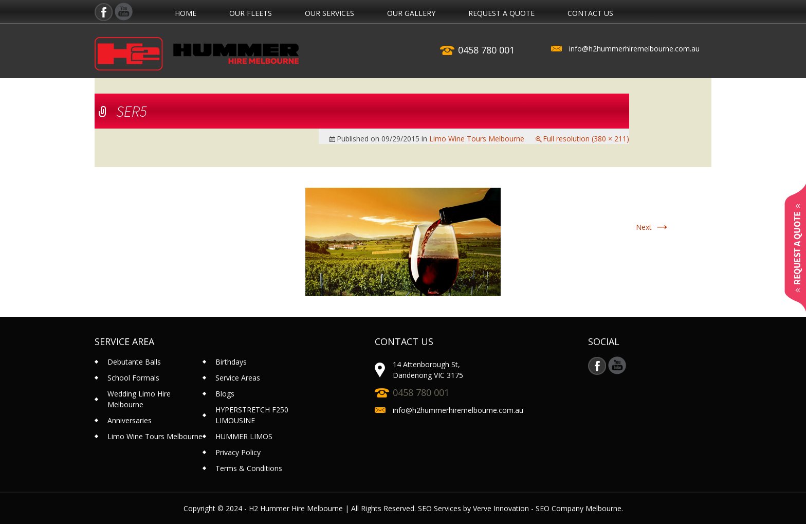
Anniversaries (129, 420)
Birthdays (231, 362)
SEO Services (439, 508)
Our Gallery (411, 13)
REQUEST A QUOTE (501, 13)
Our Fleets (250, 13)
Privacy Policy (238, 452)
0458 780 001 (486, 50)
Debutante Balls (134, 362)
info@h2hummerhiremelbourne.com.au (634, 48)
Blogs (224, 394)
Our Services (329, 13)
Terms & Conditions (248, 468)
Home (185, 13)
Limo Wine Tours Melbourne (476, 138)
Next (653, 227)
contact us (590, 13)
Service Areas (237, 378)
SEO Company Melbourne (578, 508)
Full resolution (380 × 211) (586, 138)
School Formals (133, 378)
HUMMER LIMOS (243, 436)
